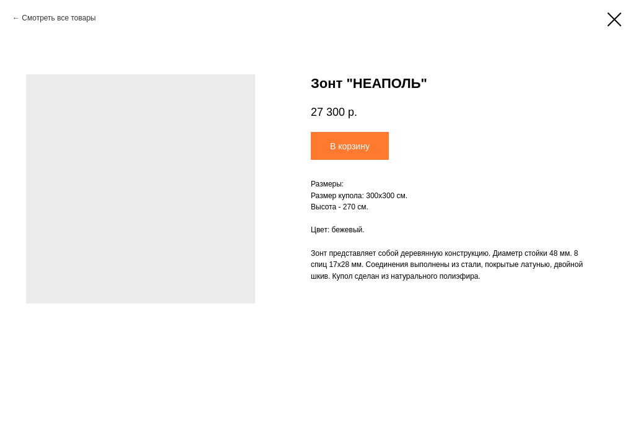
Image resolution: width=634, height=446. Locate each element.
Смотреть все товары (58, 18)
